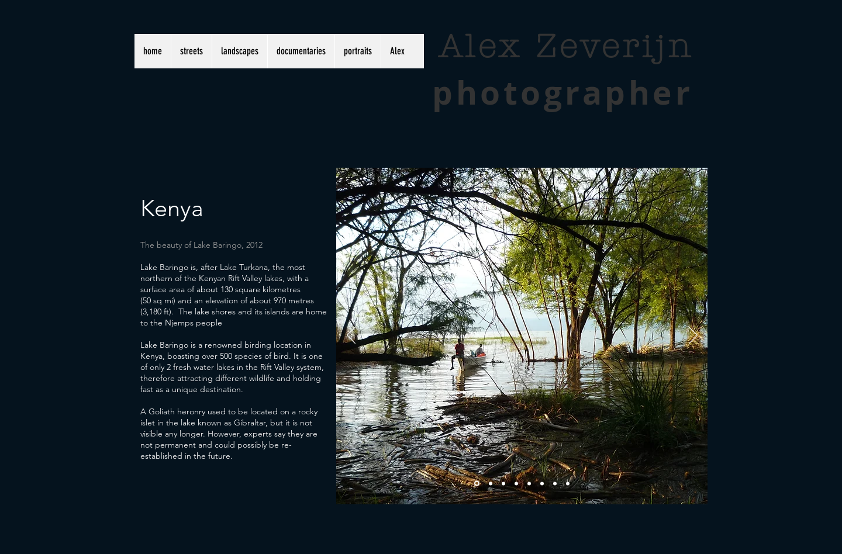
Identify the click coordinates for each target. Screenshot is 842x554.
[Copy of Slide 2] (568, 483)
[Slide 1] (476, 483)
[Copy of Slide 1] (555, 483)
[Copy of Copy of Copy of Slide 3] (542, 483)
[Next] (693, 336)
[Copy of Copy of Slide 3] (529, 483)
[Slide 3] (503, 483)
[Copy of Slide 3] (516, 483)
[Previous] (351, 336)
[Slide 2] (490, 483)
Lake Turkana (244, 267)
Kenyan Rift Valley (230, 278)
